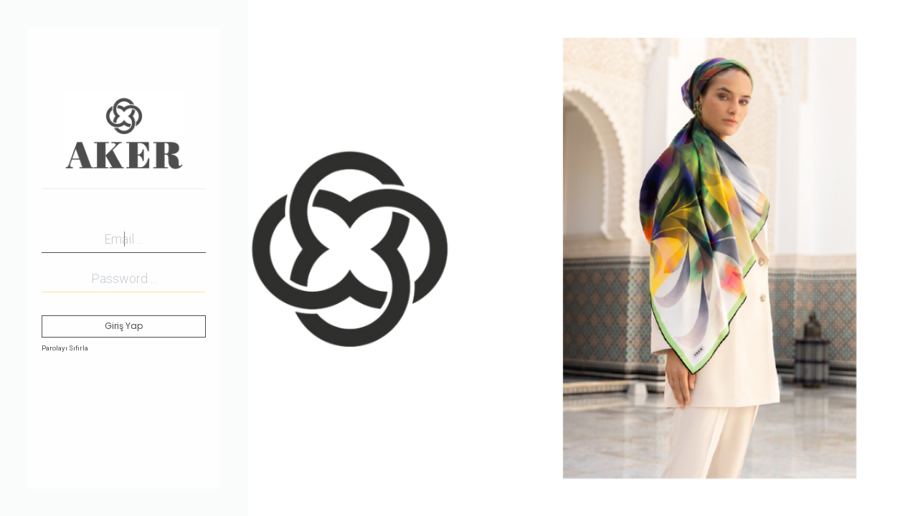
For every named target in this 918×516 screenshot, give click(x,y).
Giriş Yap (124, 326)
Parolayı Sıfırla (65, 348)
